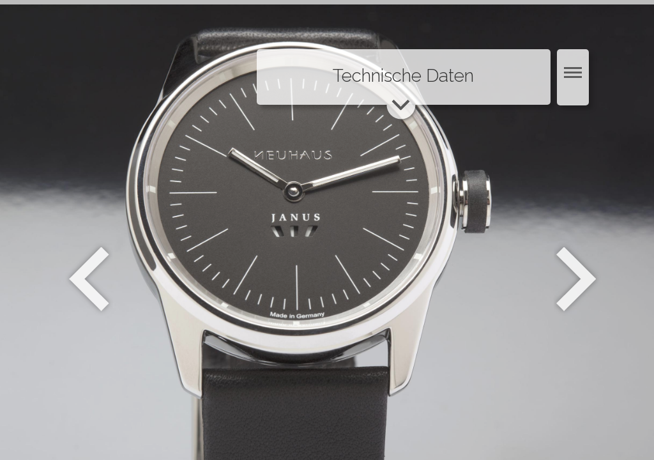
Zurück (89, 279)
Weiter (578, 279)
